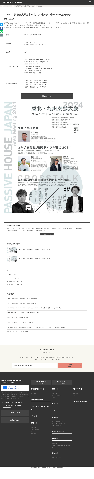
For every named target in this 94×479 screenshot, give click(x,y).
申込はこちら (46, 96)
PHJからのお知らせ (80, 401)
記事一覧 (34, 423)
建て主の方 (41, 383)
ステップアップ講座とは (58, 423)
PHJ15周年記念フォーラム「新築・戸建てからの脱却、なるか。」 (24, 312)
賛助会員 (55, 453)
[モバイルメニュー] (90, 2)
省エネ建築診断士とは (58, 422)
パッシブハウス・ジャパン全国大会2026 (17, 317)
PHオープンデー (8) (14, 278)
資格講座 (33, 433)
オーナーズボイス (35, 429)
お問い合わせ (14, 420)
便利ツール (56, 439)
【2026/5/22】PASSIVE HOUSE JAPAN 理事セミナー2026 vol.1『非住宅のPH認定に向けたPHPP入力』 (34, 308)
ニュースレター (14, 412)
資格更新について (56, 425)
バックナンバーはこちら (54, 359)
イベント (34, 416)
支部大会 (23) (12, 274)
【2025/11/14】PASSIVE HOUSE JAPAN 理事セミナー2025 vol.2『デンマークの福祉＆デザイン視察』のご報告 (36, 327)
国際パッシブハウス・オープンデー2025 (17, 332)
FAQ (74, 395)
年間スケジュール (58, 432)
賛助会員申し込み (56, 457)
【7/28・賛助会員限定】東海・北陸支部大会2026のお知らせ (22, 298)
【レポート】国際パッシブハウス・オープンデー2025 (21, 322)
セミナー (33, 431)
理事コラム (34, 427)
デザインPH (55, 447)
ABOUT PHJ (77, 389)
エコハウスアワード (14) (15, 284)
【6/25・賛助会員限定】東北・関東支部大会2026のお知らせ (22, 303)
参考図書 (33, 393)
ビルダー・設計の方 (62, 383)
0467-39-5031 (7, 407)
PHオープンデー (56, 397)
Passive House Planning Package (61, 445)
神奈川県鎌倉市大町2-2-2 (14, 405)
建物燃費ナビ (55, 443)
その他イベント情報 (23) (15, 281)
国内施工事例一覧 (37, 399)
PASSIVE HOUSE (37, 389)
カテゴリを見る (47, 234)
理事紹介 (75, 393)
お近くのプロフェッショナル (40, 408)
